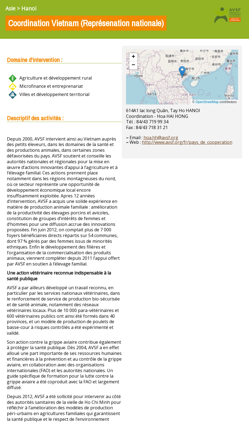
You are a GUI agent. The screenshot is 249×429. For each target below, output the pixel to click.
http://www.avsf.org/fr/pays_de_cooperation (187, 142)
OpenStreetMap (207, 102)
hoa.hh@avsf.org (160, 138)
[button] (182, 71)
